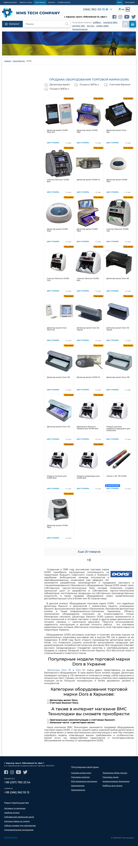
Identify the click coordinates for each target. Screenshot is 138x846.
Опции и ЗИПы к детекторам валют (90, 84)
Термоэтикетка (78, 790)
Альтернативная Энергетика (116, 781)
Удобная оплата (11, 812)
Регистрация (130, 2)
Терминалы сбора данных (115, 773)
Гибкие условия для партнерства (20, 825)
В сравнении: (126, 23)
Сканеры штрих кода (81, 773)
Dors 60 (81, 670)
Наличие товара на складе (17, 821)
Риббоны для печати (112, 785)
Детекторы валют (60, 84)
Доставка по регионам (15, 808)
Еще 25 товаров (89, 551)
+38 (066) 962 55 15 (16, 792)
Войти (119, 2)
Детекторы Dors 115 (59, 670)
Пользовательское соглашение (18, 830)
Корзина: (133, 23)
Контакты (10, 838)
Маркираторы (77, 785)
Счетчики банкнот (120, 84)
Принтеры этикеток (80, 777)
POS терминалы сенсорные (84, 781)
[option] (69, 43)
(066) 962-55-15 (94, 9)
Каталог (12, 23)
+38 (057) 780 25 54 (17, 782)
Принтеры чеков (110, 777)
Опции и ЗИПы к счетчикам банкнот (61, 89)
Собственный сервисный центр (19, 817)
